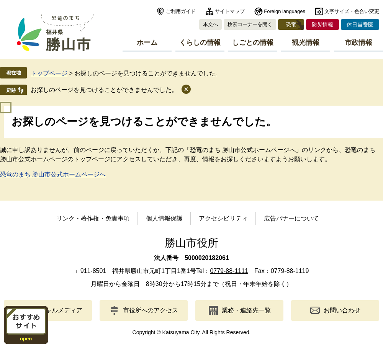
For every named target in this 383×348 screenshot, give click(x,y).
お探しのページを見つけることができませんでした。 (104, 90)
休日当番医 (360, 24)
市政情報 (358, 42)
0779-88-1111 (229, 271)
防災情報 (322, 24)
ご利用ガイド (181, 11)
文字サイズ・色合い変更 (351, 11)
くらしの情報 (200, 42)
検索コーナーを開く (250, 24)
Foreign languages (284, 11)
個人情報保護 (164, 218)
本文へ (210, 24)
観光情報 (305, 42)
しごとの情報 (252, 42)
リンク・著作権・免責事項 (93, 218)
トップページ (49, 73)
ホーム (147, 42)
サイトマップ (230, 11)
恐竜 (291, 24)
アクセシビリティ (223, 218)
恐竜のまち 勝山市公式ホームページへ (53, 174)
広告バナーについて (291, 218)
